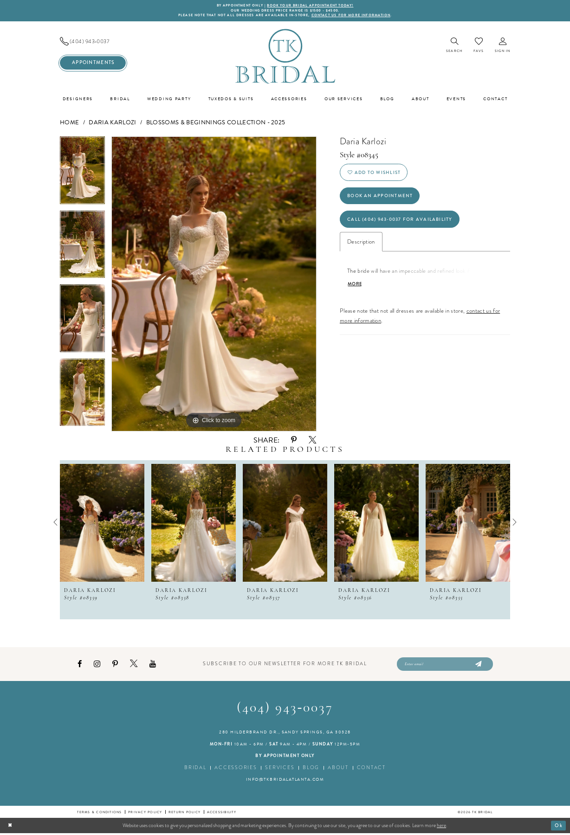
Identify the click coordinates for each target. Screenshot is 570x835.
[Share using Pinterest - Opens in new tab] (294, 441)
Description (361, 246)
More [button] (355, 289)
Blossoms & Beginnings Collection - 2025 (215, 123)
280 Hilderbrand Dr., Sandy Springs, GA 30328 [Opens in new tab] (285, 734)
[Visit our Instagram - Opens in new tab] (97, 665)
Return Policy (184, 813)
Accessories (235, 769)
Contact (371, 769)
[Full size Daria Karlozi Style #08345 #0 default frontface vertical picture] (214, 285)
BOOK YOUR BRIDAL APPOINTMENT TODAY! (312, 5)
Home (69, 123)
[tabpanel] (82, 174)
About (338, 769)
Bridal (195, 769)
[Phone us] (93, 42)
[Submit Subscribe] (477, 666)
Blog (311, 769)
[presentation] (102, 523)
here (441, 827)
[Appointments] (93, 64)
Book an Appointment (381, 198)
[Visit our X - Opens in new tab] (134, 665)
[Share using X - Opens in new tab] (312, 441)
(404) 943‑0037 (285, 710)
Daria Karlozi (112, 123)
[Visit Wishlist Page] (478, 46)
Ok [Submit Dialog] (559, 826)
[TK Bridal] (285, 57)
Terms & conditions (99, 813)
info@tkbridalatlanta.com (285, 781)
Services (279, 769)
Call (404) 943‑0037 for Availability (403, 223)
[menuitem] (93, 42)
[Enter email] (445, 666)
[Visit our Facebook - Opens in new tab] (79, 665)
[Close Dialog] (10, 827)
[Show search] (454, 47)
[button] (502, 47)
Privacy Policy (145, 813)
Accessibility (221, 813)
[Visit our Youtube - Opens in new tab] (152, 665)
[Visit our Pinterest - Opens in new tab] (115, 665)
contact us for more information (354, 16)
